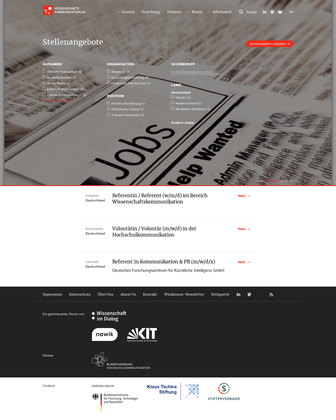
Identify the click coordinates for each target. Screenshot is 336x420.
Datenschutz (80, 294)
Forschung (151, 12)
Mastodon (249, 294)
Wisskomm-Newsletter (184, 294)
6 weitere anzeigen (56, 100)
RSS (271, 294)
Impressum (52, 294)
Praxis (197, 12)
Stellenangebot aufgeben (267, 43)
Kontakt (150, 294)
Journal (128, 12)
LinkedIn (238, 294)
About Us (128, 294)
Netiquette (220, 294)
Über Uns (105, 294)
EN (291, 11)
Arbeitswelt (222, 12)
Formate (174, 12)
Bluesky (260, 294)
